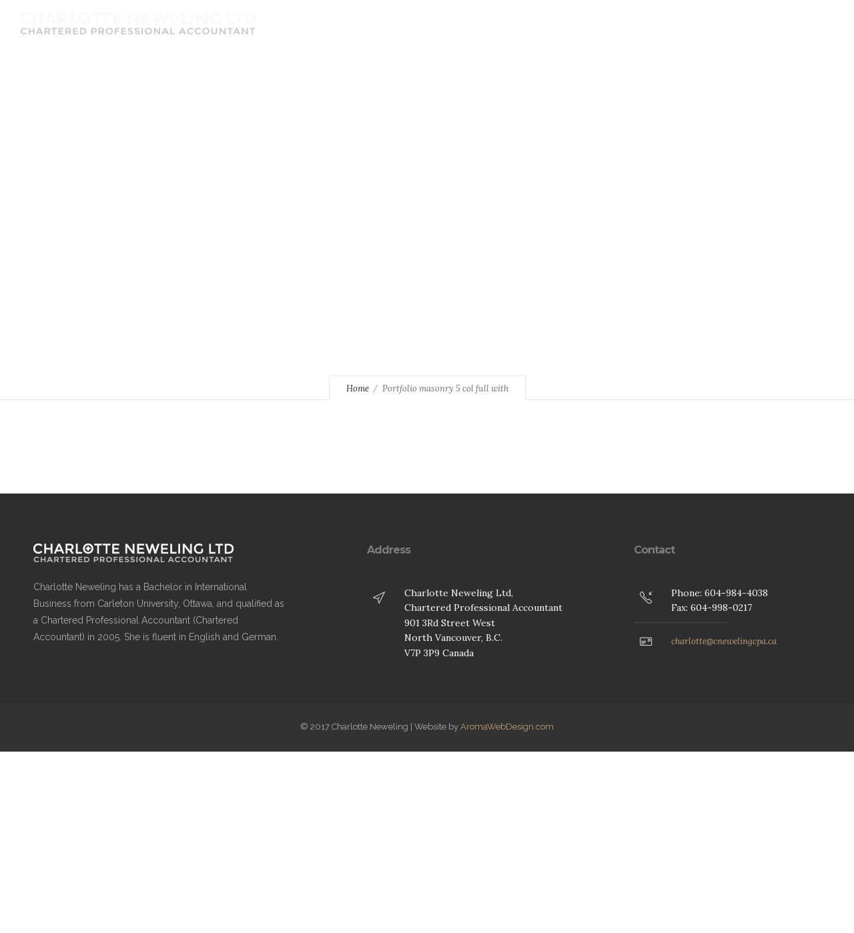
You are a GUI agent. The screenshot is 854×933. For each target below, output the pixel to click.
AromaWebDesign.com (507, 727)
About (459, 23)
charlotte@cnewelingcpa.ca (724, 641)
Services (521, 23)
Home (402, 23)
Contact (588, 23)
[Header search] (816, 24)
